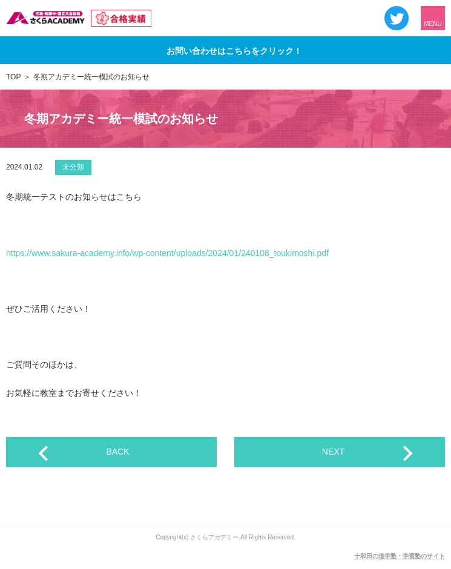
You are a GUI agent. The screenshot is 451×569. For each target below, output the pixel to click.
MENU (432, 24)
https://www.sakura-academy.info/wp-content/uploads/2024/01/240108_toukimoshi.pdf (167, 253)
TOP (13, 77)
